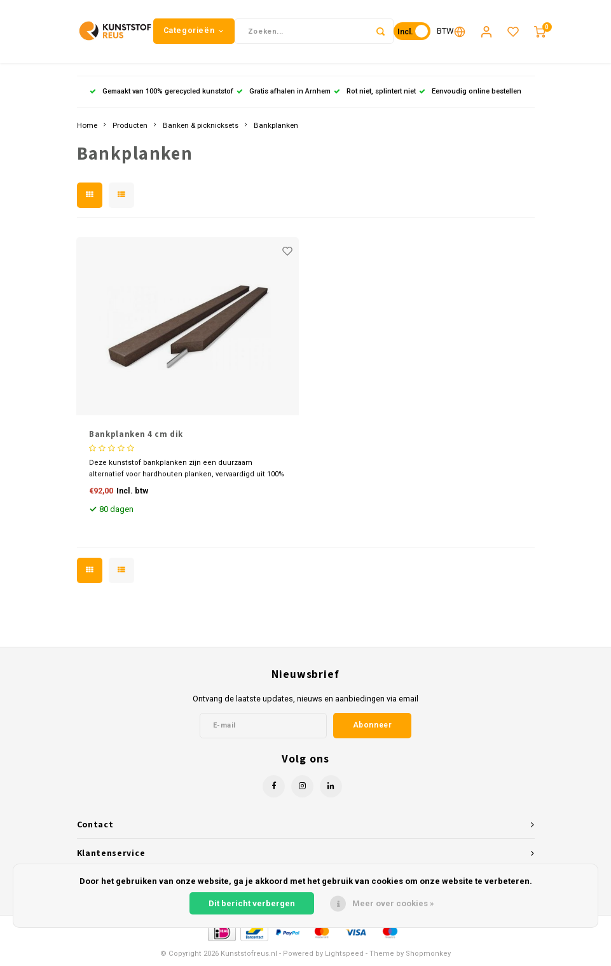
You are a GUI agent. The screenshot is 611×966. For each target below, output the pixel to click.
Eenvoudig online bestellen (470, 92)
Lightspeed (344, 954)
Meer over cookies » (393, 903)
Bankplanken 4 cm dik (136, 434)
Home (87, 125)
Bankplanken (276, 125)
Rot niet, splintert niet (375, 92)
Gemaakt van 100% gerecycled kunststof (161, 92)
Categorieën (193, 31)
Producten (130, 125)
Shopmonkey (428, 954)
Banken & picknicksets (200, 125)
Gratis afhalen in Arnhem (284, 92)
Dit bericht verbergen (252, 903)
